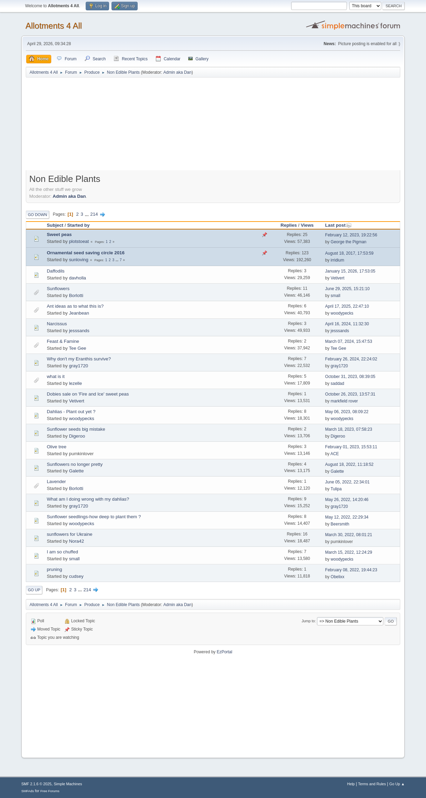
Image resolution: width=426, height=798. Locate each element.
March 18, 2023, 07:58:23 (348, 429)
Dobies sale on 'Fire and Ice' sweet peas (88, 394)
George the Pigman (348, 241)
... (87, 214)
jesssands (79, 330)
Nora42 (76, 541)
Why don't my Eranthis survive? (79, 358)
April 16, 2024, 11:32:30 (347, 323)
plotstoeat (79, 241)
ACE (334, 453)
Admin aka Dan (177, 72)
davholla (77, 277)
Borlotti (76, 295)
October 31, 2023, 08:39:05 (350, 376)
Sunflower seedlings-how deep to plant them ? (94, 516)
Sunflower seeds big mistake (76, 429)
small (335, 295)
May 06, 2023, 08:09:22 (347, 411)
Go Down (37, 215)
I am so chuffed (62, 551)
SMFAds (27, 791)
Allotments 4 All (53, 25)
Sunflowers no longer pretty (75, 464)
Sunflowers (58, 288)
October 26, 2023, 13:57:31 (350, 394)
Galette (76, 470)
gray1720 (78, 365)
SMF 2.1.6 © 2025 (36, 784)
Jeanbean (79, 313)
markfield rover (344, 401)
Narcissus (57, 323)
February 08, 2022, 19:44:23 (351, 569)
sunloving (78, 259)
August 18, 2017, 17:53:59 (349, 253)
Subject (55, 225)
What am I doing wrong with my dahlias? (88, 499)
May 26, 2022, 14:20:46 (347, 499)
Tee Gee (77, 348)
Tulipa (336, 489)
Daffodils (56, 271)
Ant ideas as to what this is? (75, 306)
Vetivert (337, 278)
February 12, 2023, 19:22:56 (351, 235)
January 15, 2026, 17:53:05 (350, 271)
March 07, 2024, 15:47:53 (348, 341)
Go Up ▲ (397, 784)
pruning (54, 569)
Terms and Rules (372, 784)
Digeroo (77, 436)
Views (307, 225)
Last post (338, 225)
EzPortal (224, 651)
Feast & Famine (63, 341)
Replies (288, 225)
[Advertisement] (213, 127)
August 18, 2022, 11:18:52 (349, 464)
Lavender (56, 481)
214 (94, 214)
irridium (337, 260)
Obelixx (337, 576)
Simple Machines (68, 784)
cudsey (76, 576)
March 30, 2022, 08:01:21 (348, 534)
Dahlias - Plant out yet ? (71, 411)
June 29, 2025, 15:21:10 (347, 288)
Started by (78, 225)
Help (351, 784)
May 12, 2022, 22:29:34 (347, 517)
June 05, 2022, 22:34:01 (347, 482)
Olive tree (56, 446)
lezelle (75, 383)
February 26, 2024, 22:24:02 (351, 359)
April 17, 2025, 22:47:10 (347, 306)
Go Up (34, 590)
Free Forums (50, 791)
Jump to (308, 621)
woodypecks (342, 313)
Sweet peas (59, 234)
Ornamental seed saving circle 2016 (86, 252)
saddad (337, 383)
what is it (56, 376)
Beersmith (340, 524)
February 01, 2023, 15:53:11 (351, 446)
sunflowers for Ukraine (70, 534)
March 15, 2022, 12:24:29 (348, 552)
